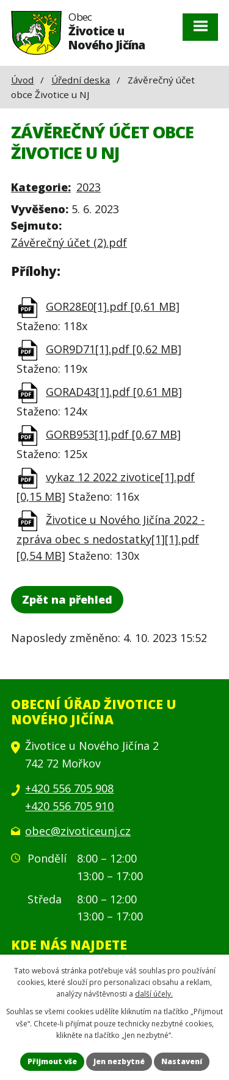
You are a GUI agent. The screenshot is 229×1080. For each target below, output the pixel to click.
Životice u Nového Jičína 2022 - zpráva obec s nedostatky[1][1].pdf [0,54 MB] (110, 537)
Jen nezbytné (119, 1061)
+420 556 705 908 (69, 788)
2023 (88, 187)
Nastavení (181, 1061)
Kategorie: (41, 187)
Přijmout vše (52, 1061)
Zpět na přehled (67, 599)
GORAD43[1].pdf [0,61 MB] (114, 391)
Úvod (22, 80)
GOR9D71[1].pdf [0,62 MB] (113, 349)
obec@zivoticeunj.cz (78, 831)
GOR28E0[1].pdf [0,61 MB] (113, 306)
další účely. (154, 994)
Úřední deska (80, 80)
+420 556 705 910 (69, 806)
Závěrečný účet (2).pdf (69, 242)
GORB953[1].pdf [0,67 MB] (113, 434)
